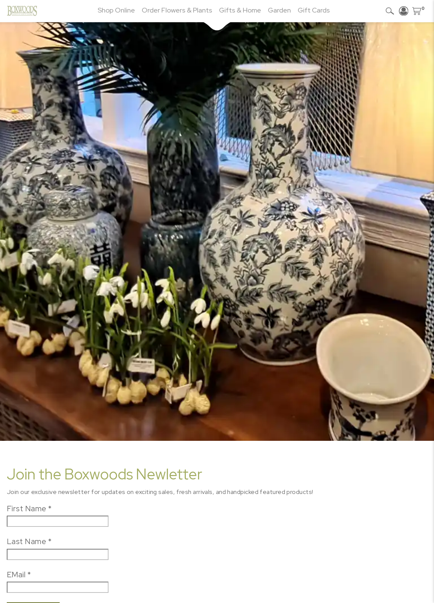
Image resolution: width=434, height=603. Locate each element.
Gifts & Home (240, 10)
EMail (19, 574)
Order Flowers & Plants (177, 10)
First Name (29, 508)
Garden (279, 10)
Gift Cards (314, 10)
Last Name (29, 541)
